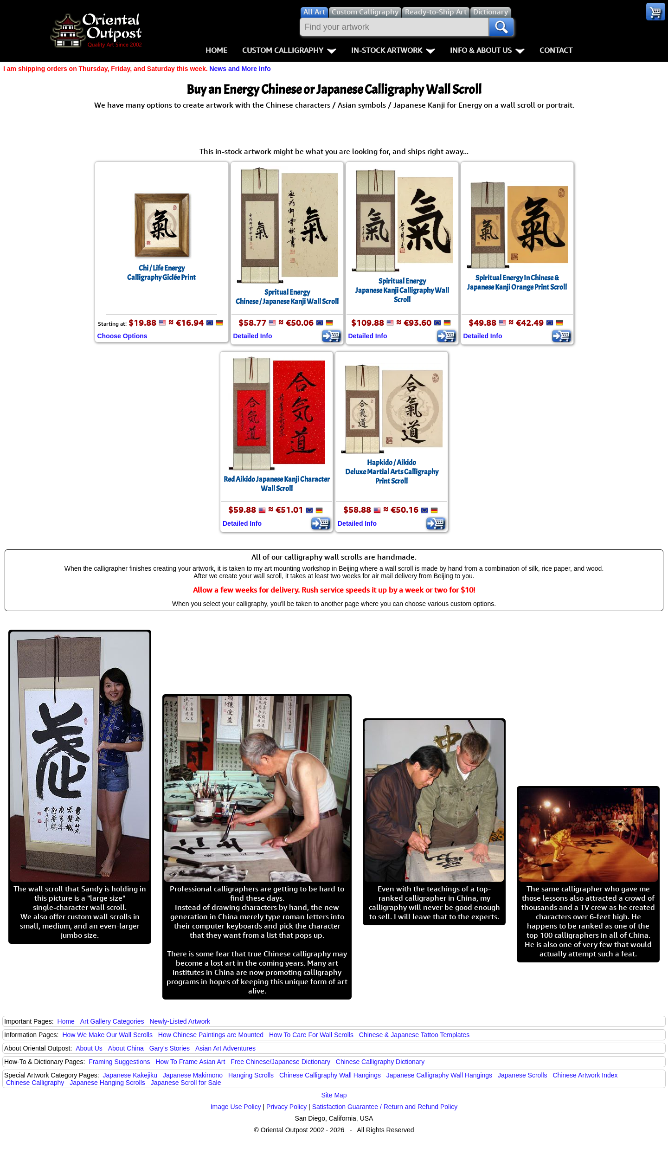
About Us (89, 1048)
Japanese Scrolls (522, 1075)
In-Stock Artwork (393, 50)
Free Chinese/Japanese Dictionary (280, 1061)
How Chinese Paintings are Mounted (210, 1035)
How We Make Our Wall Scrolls (107, 1035)
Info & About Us (487, 50)
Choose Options (122, 336)
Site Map (334, 1095)
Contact (556, 50)
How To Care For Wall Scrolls (311, 1035)
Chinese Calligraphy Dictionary (380, 1061)
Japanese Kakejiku (130, 1075)
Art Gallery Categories (112, 1021)
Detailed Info (252, 336)
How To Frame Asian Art (190, 1061)
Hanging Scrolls (251, 1075)
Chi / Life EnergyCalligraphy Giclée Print (161, 273)
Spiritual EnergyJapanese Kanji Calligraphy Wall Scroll (402, 290)
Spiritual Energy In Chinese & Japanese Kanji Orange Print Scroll (517, 282)
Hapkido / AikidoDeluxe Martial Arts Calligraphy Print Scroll (391, 472)
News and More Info (239, 68)
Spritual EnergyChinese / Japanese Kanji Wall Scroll (287, 297)
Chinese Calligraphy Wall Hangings (330, 1075)
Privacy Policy (286, 1106)
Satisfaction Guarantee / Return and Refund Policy (385, 1106)
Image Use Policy (236, 1106)
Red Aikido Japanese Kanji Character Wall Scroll (277, 484)
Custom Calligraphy (289, 50)
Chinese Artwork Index (585, 1075)
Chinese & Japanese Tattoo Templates (414, 1035)
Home (216, 50)
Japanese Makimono (193, 1075)
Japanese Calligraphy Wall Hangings (439, 1075)
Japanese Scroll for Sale (186, 1082)
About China (126, 1048)
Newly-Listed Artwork (179, 1021)
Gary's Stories (169, 1048)
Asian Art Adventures (225, 1048)
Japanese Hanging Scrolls (107, 1082)
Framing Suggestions (119, 1061)
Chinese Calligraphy (35, 1082)
